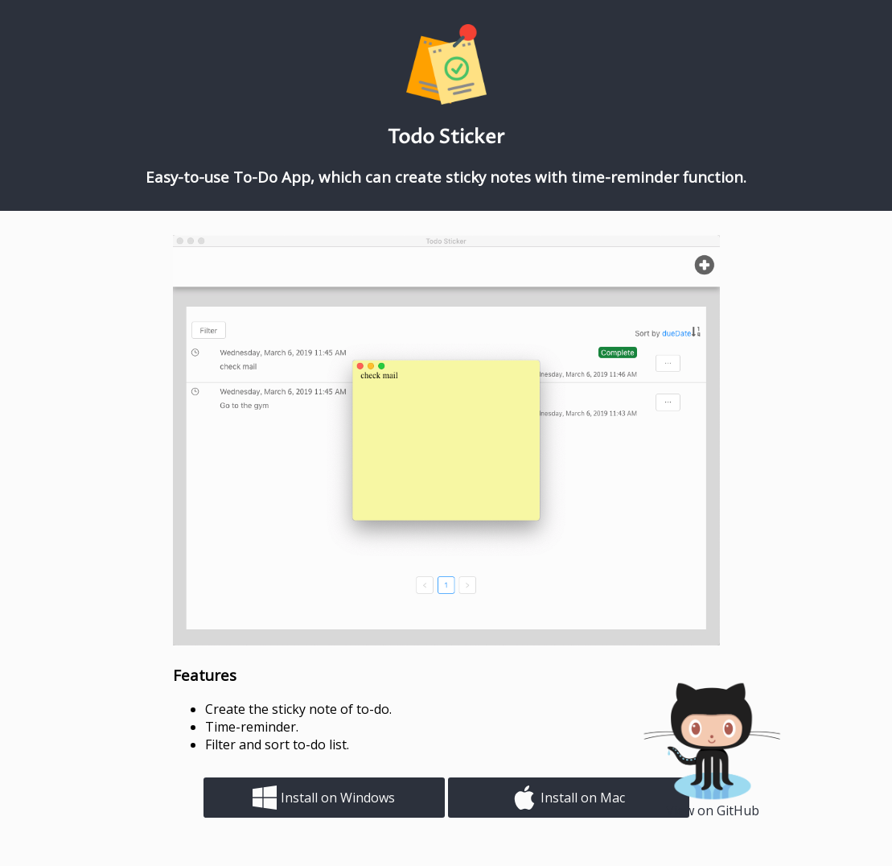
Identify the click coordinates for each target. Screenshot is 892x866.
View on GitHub (712, 810)
